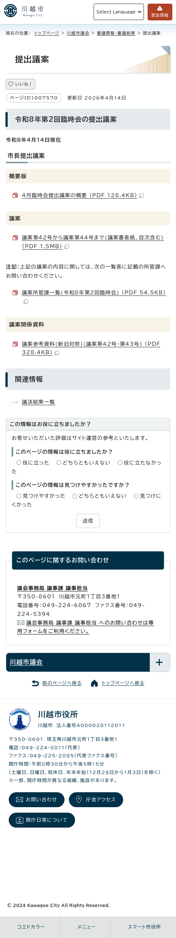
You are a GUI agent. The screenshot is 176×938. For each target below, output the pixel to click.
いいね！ (24, 84)
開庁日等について (47, 819)
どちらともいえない (87, 462)
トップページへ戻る (123, 683)
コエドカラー (31, 927)
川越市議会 (78, 33)
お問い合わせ (41, 799)
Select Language (116, 12)
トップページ (47, 33)
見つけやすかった (44, 496)
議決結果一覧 (38, 401)
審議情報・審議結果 (116, 33)
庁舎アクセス (101, 799)
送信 (87, 520)
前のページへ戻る (62, 683)
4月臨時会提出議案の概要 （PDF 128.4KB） (83, 195)
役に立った (36, 462)
